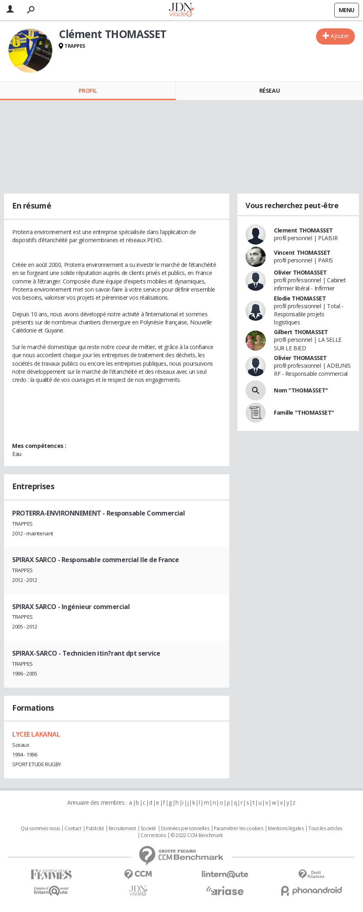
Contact (72, 828)
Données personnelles (185, 828)
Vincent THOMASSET (302, 252)
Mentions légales (285, 828)
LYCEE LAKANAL (36, 734)
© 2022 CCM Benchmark (197, 835)
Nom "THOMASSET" (301, 390)
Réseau (269, 90)
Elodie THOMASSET (300, 298)
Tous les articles (325, 828)
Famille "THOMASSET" (304, 412)
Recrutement (122, 828)
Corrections (153, 835)
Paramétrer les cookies (238, 828)
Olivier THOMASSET (300, 272)
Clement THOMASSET (303, 230)
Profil (88, 90)
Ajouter (340, 36)
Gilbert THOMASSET (301, 332)
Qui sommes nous (40, 828)
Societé (148, 828)
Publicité (95, 828)
